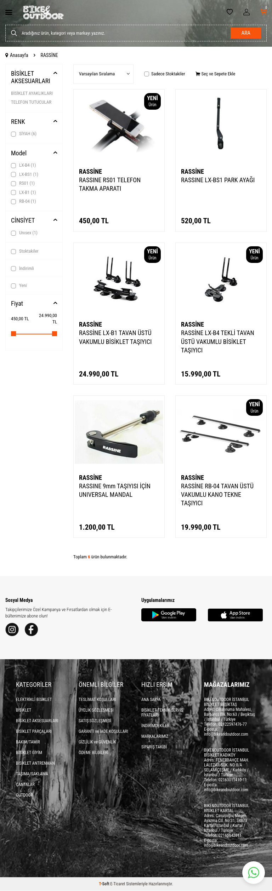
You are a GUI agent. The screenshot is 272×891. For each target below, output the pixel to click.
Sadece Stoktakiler (164, 73)
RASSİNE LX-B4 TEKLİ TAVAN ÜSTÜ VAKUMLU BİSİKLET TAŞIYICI (217, 341)
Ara (245, 33)
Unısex (24, 233)
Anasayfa (16, 55)
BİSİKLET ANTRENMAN (35, 763)
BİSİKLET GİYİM (29, 753)
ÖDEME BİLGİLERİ (93, 753)
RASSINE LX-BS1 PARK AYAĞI (218, 180)
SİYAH (23, 134)
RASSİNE (90, 171)
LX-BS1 (24, 174)
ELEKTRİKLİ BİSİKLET (34, 699)
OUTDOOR (24, 795)
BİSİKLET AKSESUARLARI (30, 77)
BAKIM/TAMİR (28, 742)
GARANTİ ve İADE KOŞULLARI (103, 731)
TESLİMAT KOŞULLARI (97, 699)
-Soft (104, 884)
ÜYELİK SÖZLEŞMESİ (96, 710)
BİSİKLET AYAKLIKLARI (32, 93)
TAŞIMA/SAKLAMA (32, 774)
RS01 (23, 183)
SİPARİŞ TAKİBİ (154, 747)
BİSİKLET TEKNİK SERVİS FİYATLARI (162, 713)
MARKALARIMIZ (154, 736)
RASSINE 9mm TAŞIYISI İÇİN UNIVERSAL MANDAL (115, 490)
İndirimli (22, 268)
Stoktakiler (25, 251)
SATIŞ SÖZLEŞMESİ (95, 721)
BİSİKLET (23, 710)
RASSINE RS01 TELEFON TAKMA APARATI (110, 184)
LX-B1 (23, 192)
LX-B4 (23, 165)
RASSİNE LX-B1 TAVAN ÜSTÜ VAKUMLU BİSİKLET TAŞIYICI (115, 337)
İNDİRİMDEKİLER (155, 726)
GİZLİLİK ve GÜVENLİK (97, 742)
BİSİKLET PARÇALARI (34, 731)
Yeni (19, 285)
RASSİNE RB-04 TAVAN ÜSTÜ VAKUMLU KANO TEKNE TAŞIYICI (217, 494)
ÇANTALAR (25, 784)
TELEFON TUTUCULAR (31, 102)
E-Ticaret (117, 884)
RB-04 (23, 201)
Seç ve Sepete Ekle (215, 73)
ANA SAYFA (151, 699)
